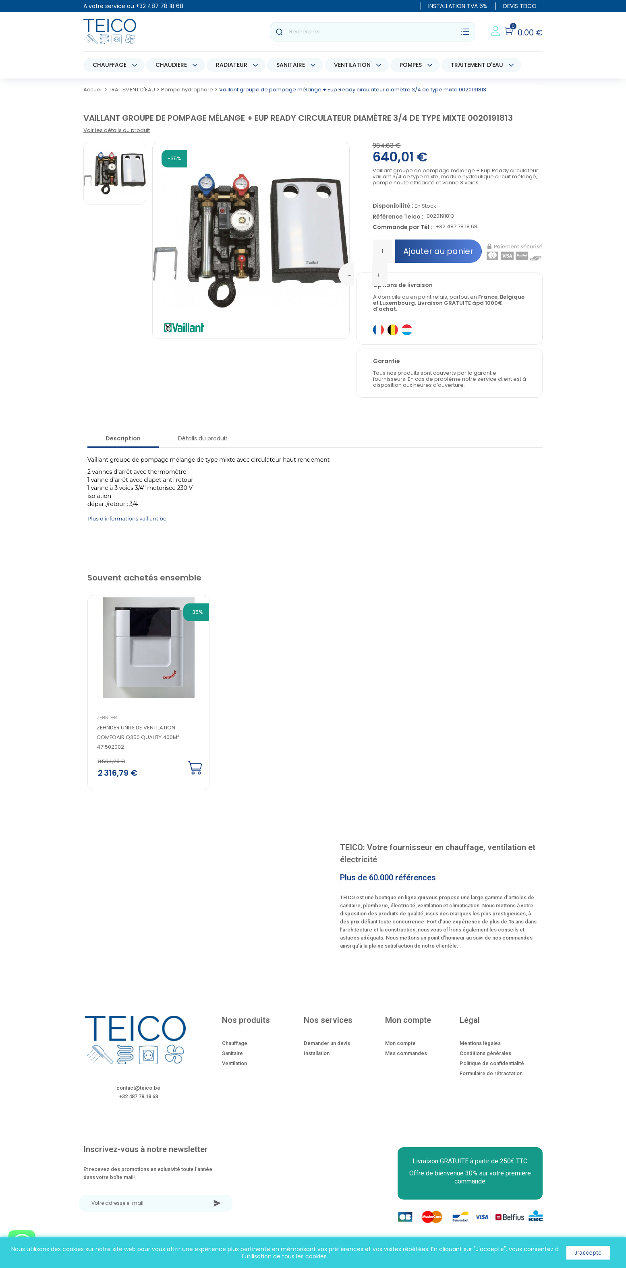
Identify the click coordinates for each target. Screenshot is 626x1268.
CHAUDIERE (171, 65)
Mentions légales (480, 1043)
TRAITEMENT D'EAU (477, 65)
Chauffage (234, 1043)
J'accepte (588, 1252)
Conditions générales (485, 1053)
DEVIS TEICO (520, 6)
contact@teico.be (138, 1088)
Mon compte (400, 1043)
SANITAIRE (290, 65)
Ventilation (234, 1063)
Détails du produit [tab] (203, 438)
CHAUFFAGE (109, 65)
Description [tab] (123, 438)
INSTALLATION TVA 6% (457, 6)
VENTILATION (352, 65)
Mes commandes (406, 1053)
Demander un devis (327, 1043)
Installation (317, 1053)
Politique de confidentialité (492, 1063)
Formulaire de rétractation (491, 1073)
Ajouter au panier (438, 251)
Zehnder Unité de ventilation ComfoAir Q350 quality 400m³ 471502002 (138, 737)
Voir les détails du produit (116, 130)
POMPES (411, 65)
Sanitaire (232, 1053)
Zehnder (107, 717)
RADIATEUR (231, 65)
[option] (142, 693)
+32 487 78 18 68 (159, 6)
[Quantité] (382, 251)
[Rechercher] (372, 31)
